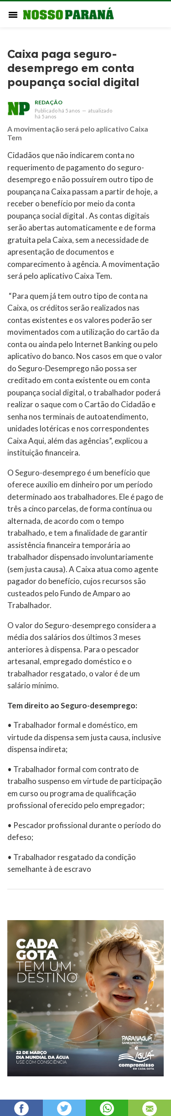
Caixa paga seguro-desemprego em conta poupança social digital (73, 68)
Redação (48, 102)
